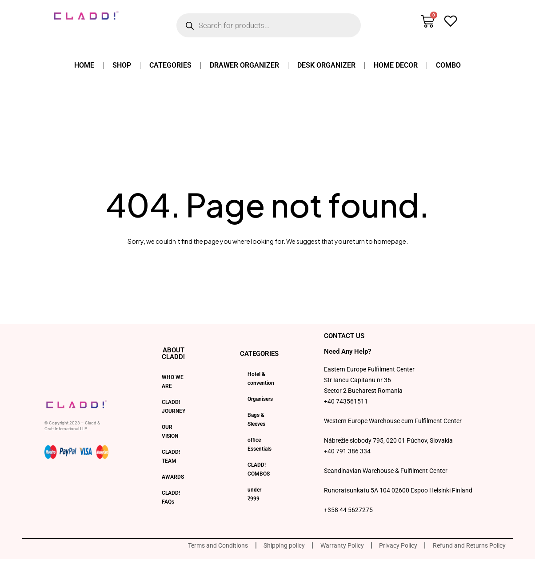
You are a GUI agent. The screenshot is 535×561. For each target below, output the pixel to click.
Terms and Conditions (203, 546)
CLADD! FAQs (171, 497)
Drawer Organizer (244, 65)
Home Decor (396, 65)
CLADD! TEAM (171, 456)
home (84, 65)
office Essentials (259, 444)
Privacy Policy (393, 546)
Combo (448, 65)
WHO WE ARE (173, 381)
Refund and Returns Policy (467, 546)
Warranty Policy (333, 546)
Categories (170, 65)
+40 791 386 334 (347, 451)
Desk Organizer (326, 65)
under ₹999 (254, 494)
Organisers (260, 399)
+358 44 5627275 (348, 509)
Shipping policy (272, 546)
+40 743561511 (346, 401)
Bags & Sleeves (256, 419)
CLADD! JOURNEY (173, 406)
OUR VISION (170, 431)
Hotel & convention (261, 378)
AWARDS (173, 477)
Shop (121, 65)
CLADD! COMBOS (259, 469)
